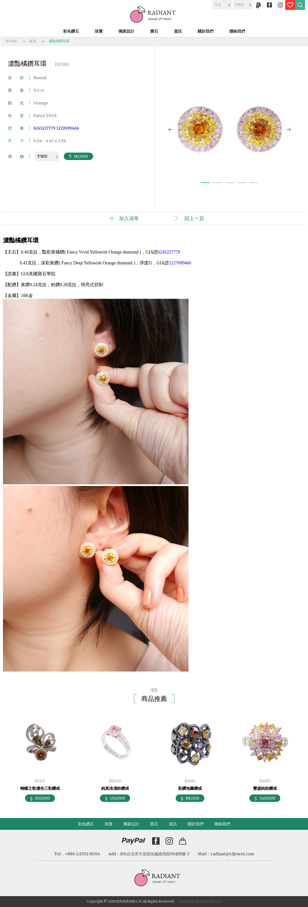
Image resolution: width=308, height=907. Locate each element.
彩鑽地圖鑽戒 (190, 788)
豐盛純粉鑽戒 (265, 788)
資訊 (173, 823)
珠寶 (32, 41)
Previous (170, 129)
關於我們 (196, 823)
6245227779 (44, 128)
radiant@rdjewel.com (232, 853)
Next (288, 129)
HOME (11, 41)
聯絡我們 (222, 823)
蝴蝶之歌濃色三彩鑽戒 (40, 788)
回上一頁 (194, 218)
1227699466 (67, 128)
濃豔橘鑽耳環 (58, 41)
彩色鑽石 (86, 823)
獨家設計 (131, 823)
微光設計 (202, 901)
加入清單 (129, 218)
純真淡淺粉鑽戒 (115, 788)
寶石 (154, 823)
